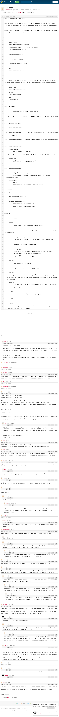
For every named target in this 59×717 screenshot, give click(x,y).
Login (49, 1)
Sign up (55, 1)
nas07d (5, 469)
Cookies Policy (43, 707)
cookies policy (12, 710)
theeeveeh (6, 616)
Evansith (8, 9)
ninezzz (4, 381)
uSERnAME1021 (6, 529)
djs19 (4, 460)
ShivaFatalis (5, 386)
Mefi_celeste (5, 604)
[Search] (31, 2)
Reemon (5, 496)
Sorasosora (5, 362)
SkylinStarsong (6, 487)
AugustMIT (5, 372)
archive (18, 708)
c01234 (4, 449)
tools (25, 708)
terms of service (19, 710)
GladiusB (4, 559)
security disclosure (27, 710)
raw (47, 16)
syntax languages (12, 708)
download (51, 16)
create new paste (4, 708)
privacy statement (4, 710)
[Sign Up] (35, 712)
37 (39, 9)
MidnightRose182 (6, 367)
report (56, 16)
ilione (7, 584)
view (49, 343)
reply (56, 343)
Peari (5, 341)
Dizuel (4, 440)
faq (22, 708)
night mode (29, 708)
